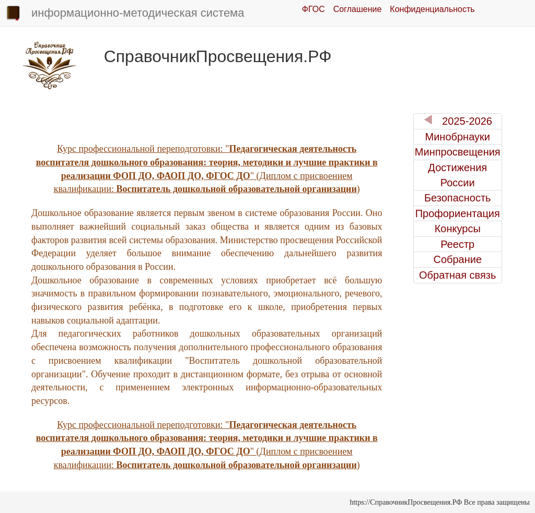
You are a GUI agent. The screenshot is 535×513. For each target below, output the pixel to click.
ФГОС (313, 9)
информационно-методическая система (124, 13)
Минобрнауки (457, 136)
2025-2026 (457, 121)
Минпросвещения (458, 152)
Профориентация (457, 213)
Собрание (457, 259)
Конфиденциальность (432, 9)
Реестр (457, 244)
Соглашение (357, 9)
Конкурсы (458, 228)
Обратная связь (457, 275)
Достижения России (457, 175)
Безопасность (457, 198)
